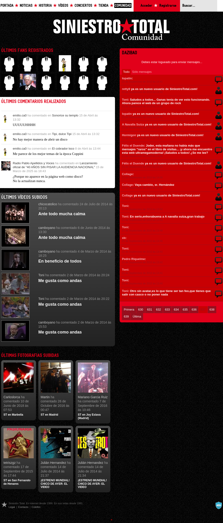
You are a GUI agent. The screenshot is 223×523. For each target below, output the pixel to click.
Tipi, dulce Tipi (62, 134)
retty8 (126, 89)
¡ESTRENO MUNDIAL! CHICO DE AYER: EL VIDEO (55, 484)
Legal (12, 507)
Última (137, 316)
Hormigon (129, 135)
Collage (127, 174)
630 (140, 309)
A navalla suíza (218, 505)
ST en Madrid (49, 414)
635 (185, 309)
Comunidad (123, 5)
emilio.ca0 (20, 115)
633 (167, 309)
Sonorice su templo (65, 115)
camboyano (46, 228)
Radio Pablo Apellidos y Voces (33, 163)
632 (158, 309)
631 (149, 309)
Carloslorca (11, 397)
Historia (45, 5)
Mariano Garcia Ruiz (93, 397)
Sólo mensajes (142, 72)
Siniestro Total (111, 30)
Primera (129, 309)
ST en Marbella (13, 414)
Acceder (146, 5)
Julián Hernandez (53, 463)
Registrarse (167, 5)
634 (176, 309)
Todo (126, 72)
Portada (6, 5)
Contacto (23, 507)
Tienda (103, 5)
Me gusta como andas (60, 280)
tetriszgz (9, 463)
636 (194, 309)
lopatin (127, 78)
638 (212, 309)
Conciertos (83, 5)
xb (123, 238)
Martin (45, 397)
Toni (41, 275)
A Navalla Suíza (133, 124)
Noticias (26, 5)
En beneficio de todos (60, 261)
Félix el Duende (133, 145)
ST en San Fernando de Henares (16, 482)
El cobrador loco (63, 148)
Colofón (36, 507)
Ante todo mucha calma (61, 214)
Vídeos (63, 5)
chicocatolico (47, 204)
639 (126, 316)
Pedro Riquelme (133, 259)
